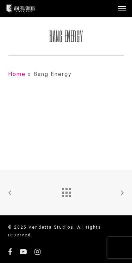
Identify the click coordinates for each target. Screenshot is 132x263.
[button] (122, 8)
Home (17, 74)
